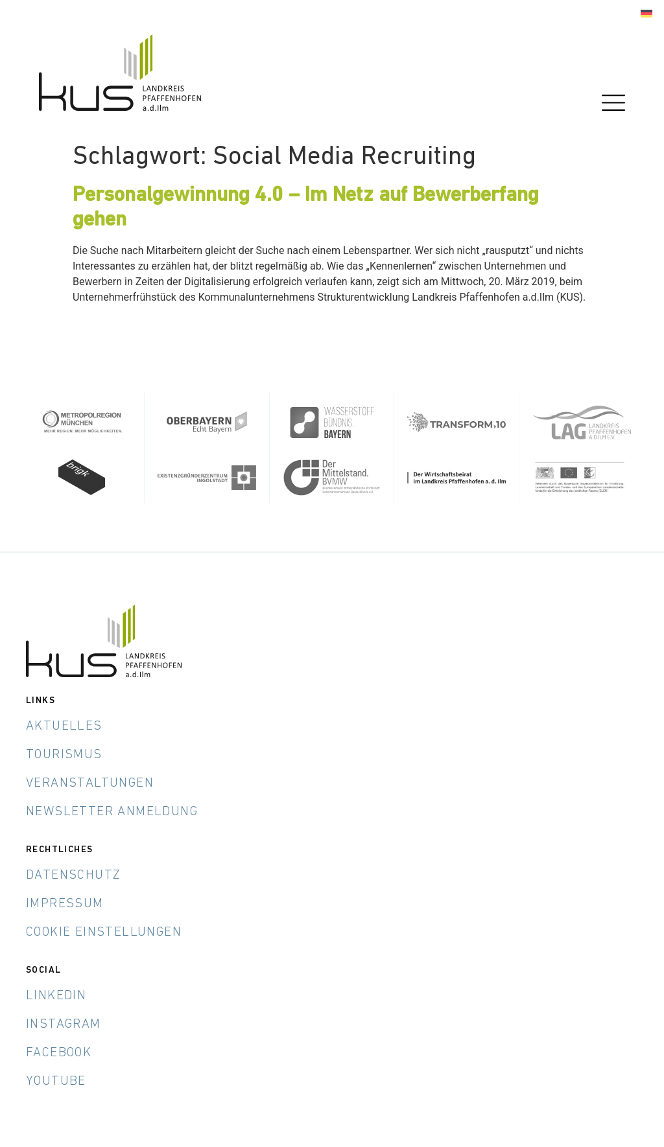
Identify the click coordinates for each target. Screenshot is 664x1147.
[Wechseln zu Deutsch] (646, 14)
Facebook (58, 1052)
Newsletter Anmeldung (112, 811)
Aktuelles (64, 725)
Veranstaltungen (90, 782)
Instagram (63, 1023)
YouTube (56, 1080)
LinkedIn (56, 995)
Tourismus (64, 754)
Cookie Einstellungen (104, 931)
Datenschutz (73, 874)
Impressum (65, 903)
